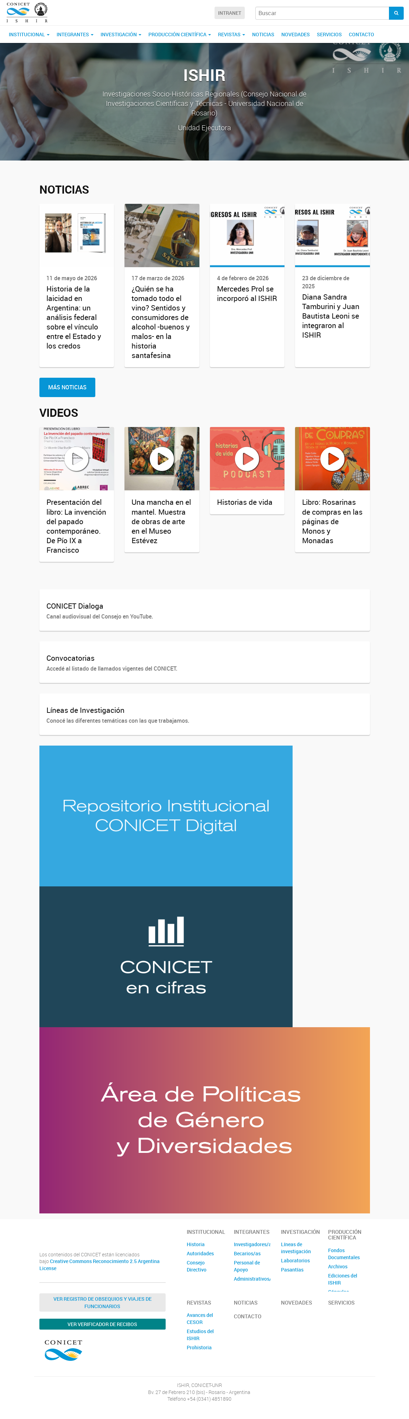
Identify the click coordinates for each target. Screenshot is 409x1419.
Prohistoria (199, 1347)
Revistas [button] (231, 34)
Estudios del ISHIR (200, 1335)
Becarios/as (247, 1253)
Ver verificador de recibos (102, 1324)
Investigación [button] (121, 34)
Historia (196, 1244)
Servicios (329, 34)
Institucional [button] (29, 34)
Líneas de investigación (296, 1248)
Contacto (361, 34)
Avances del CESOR (200, 1318)
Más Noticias (67, 387)
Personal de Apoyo (247, 1266)
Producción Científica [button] (179, 34)
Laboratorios (295, 1260)
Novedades (295, 34)
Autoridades (200, 1253)
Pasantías (292, 1269)
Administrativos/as (252, 1278)
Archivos (337, 1266)
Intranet (229, 13)
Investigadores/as (252, 1244)
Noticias (263, 34)
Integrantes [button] (75, 34)
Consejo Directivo (196, 1266)
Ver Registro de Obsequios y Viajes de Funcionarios (102, 1302)
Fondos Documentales (344, 1254)
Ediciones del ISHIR (342, 1279)
